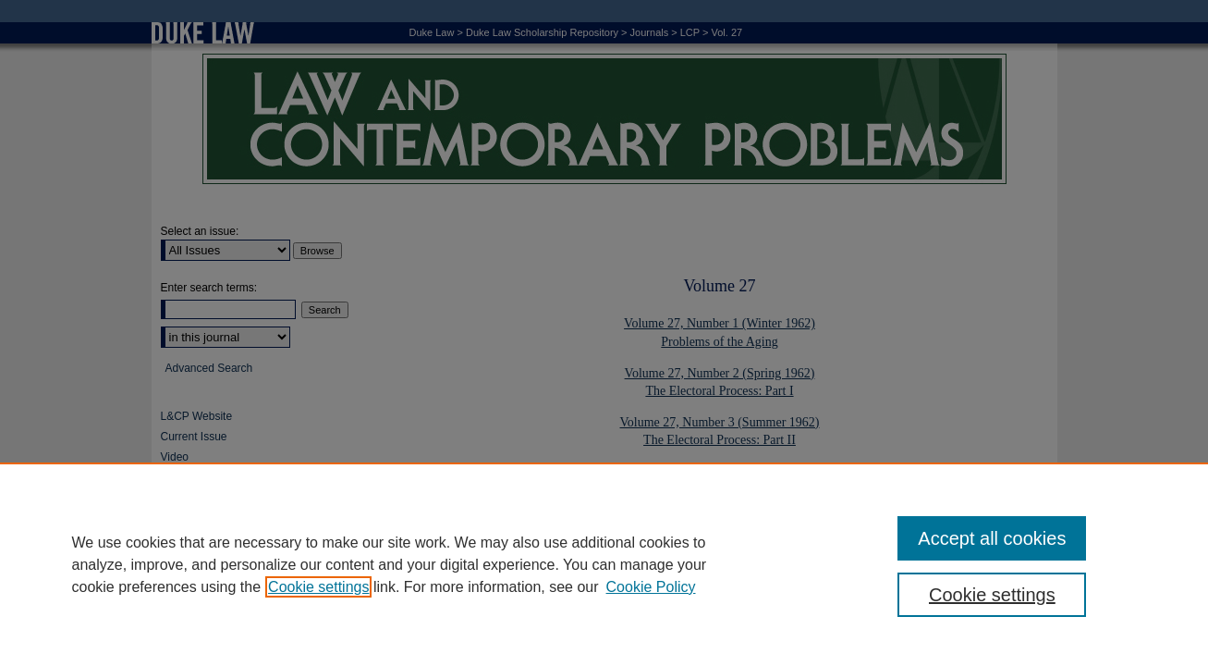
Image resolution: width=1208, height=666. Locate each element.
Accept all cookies (992, 538)
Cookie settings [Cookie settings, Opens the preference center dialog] (992, 595)
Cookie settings (318, 587)
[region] (604, 564)
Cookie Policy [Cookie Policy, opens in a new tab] (651, 587)
